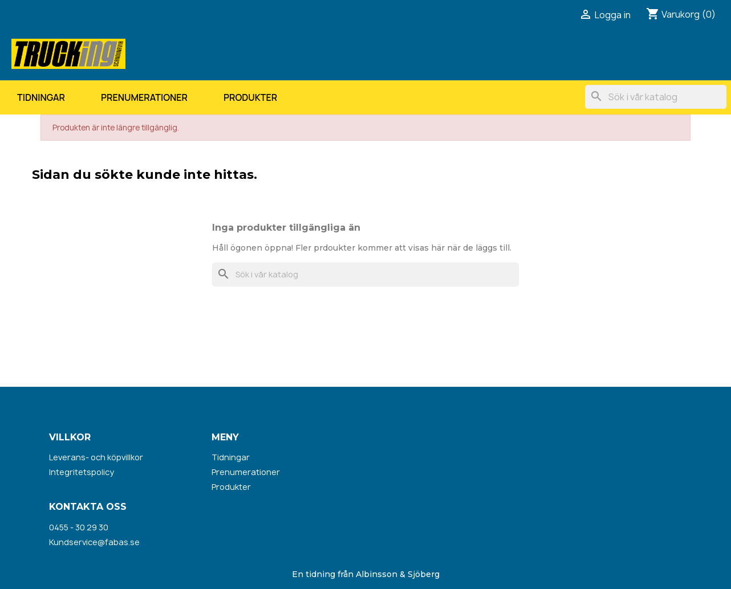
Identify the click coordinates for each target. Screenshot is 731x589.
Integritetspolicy (81, 472)
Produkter (250, 97)
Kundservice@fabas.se (94, 542)
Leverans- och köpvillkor (96, 457)
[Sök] (655, 97)
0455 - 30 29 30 (78, 527)
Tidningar (41, 97)
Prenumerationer (144, 97)
